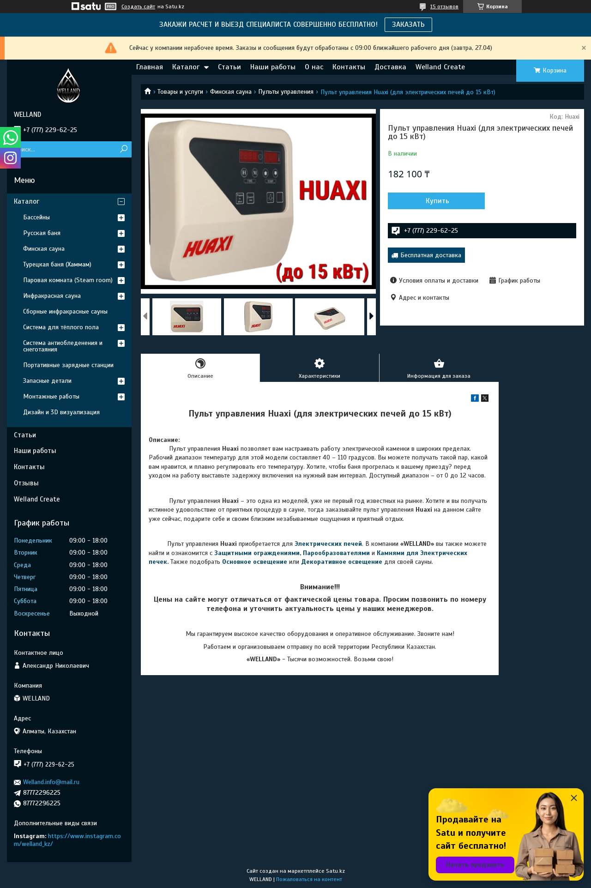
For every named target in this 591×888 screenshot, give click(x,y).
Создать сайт (138, 6)
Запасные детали (47, 381)
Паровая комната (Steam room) (68, 280)
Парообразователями (336, 553)
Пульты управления (286, 92)
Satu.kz (335, 871)
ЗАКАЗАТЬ (408, 24)
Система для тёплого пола (61, 327)
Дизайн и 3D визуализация (61, 412)
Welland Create (440, 67)
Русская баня (41, 233)
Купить (437, 200)
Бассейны (36, 217)
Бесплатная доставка (430, 255)
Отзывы (26, 483)
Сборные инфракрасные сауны (65, 311)
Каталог (185, 67)
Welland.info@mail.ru (51, 782)
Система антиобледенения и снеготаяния (63, 346)
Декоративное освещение (341, 562)
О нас (314, 67)
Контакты (348, 67)
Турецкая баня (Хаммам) (57, 264)
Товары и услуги (180, 92)
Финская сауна (231, 92)
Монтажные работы (51, 396)
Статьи (229, 67)
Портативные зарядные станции (68, 365)
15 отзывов (444, 6)
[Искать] (123, 149)
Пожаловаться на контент (309, 879)
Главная (149, 67)
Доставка (390, 67)
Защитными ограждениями (257, 553)
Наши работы (273, 67)
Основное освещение (254, 562)
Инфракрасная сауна (52, 296)
